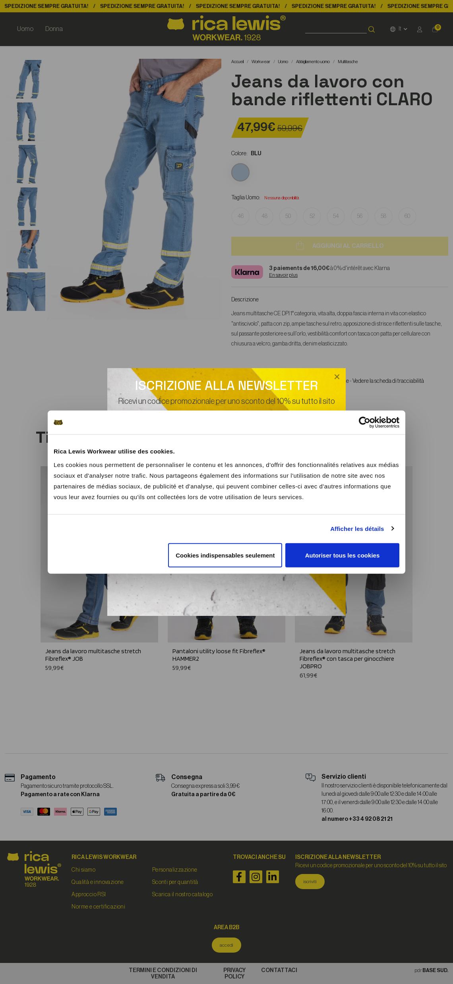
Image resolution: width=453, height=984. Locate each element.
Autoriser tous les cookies (342, 555)
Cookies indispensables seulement (225, 555)
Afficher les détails (357, 528)
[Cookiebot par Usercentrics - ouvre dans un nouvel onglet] (364, 422)
